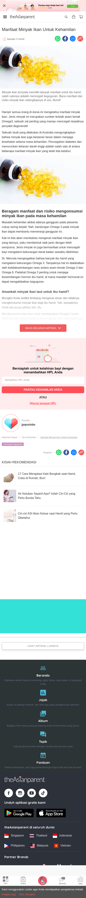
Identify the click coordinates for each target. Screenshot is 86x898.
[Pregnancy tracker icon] (42, 880)
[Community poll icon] (80, 881)
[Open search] (66, 17)
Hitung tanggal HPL (43, 403)
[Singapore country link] (14, 836)
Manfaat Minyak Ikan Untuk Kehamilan (59, 437)
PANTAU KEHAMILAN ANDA (43, 389)
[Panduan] (43, 759)
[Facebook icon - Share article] (65, 39)
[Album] (43, 718)
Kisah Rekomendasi (19, 462)
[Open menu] (5, 17)
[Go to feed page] (22, 17)
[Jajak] (43, 697)
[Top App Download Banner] (43, 5)
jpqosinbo (28, 424)
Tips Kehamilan (29, 437)
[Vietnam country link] (62, 846)
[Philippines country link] (14, 846)
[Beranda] (43, 674)
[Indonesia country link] (62, 836)
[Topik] (43, 738)
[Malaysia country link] (39, 846)
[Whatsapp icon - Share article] (58, 39)
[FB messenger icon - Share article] (73, 39)
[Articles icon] (23, 881)
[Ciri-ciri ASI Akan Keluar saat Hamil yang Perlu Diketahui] (43, 515)
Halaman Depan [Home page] (9, 437)
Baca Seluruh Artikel (43, 328)
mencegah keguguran (12, 444)
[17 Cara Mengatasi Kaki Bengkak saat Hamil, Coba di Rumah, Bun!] (43, 476)
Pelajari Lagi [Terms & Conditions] (9, 894)
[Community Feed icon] (62, 881)
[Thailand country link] (38, 836)
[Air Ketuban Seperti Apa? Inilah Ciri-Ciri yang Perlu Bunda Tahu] (43, 496)
